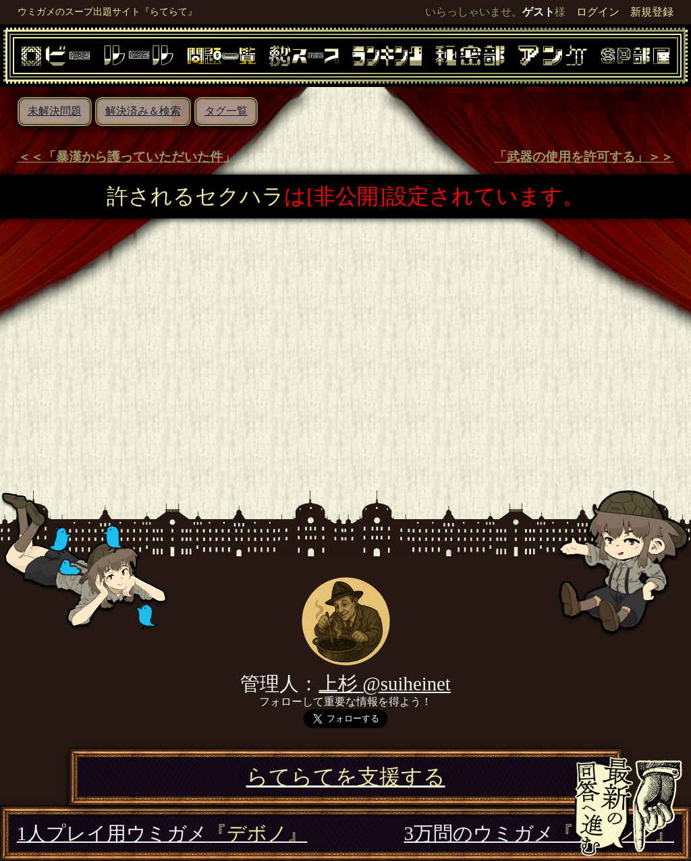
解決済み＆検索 (143, 111)
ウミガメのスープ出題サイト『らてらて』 (107, 11)
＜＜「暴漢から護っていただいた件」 (127, 157)
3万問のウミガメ (539, 833)
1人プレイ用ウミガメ (162, 833)
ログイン (597, 12)
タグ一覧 (226, 111)
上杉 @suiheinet (385, 683)
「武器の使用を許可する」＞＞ (583, 157)
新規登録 (651, 12)
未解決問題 (55, 111)
